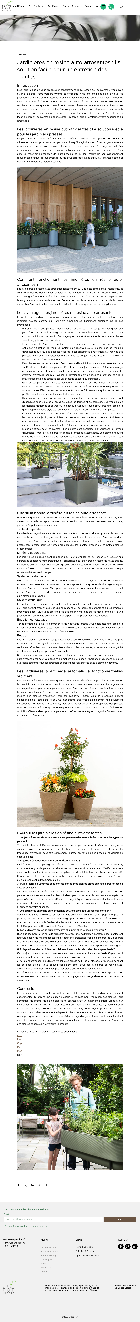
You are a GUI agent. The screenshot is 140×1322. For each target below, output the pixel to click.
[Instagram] (128, 1246)
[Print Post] (46, 1185)
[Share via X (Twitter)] (25, 1185)
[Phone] (111, 7)
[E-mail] (103, 7)
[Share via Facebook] (18, 1185)
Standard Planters (49, 1251)
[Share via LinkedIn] (32, 1185)
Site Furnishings (49, 1255)
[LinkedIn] (135, 1246)
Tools (43, 1263)
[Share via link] (39, 1185)
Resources (46, 1267)
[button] (66, 7)
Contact (45, 1271)
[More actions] (121, 54)
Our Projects (47, 1259)
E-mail (7, 1214)
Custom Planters (49, 1247)
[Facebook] (121, 1246)
